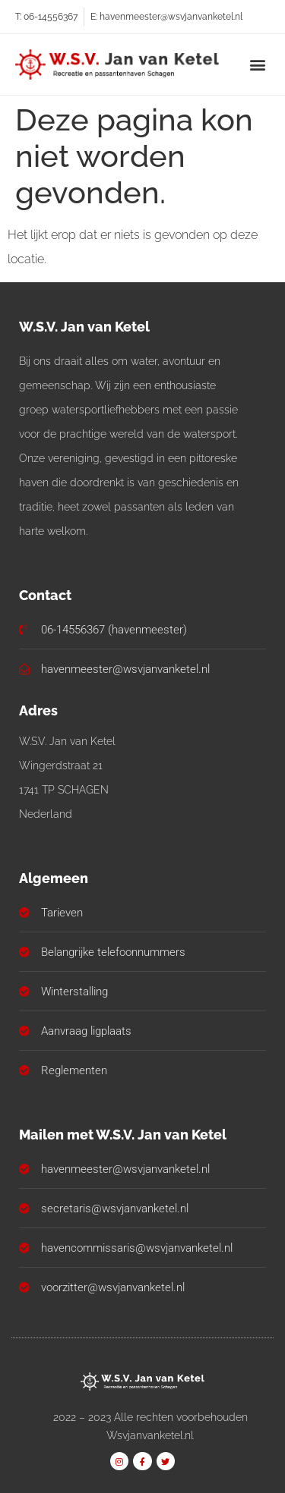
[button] (257, 64)
